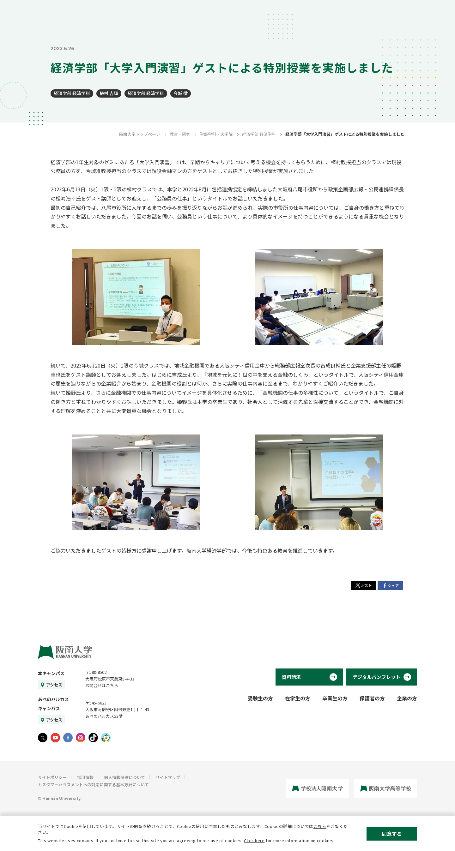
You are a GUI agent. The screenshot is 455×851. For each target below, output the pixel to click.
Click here (254, 840)
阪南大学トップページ (139, 134)
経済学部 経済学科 (72, 93)
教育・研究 (180, 134)
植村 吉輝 (109, 93)
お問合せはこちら (101, 685)
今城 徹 (180, 93)
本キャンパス (51, 673)
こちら (319, 826)
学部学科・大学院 (216, 134)
